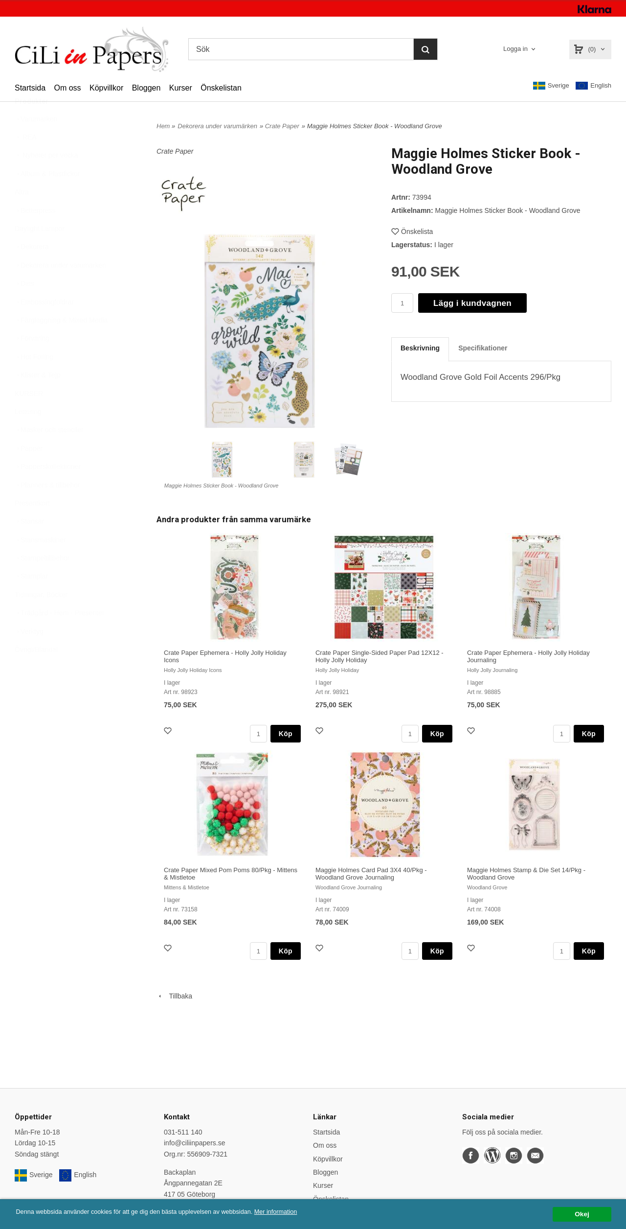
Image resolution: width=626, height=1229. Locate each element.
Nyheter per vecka (46, 179)
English (593, 86)
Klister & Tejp (37, 399)
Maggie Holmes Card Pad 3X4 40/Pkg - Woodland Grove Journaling (371, 873)
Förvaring (32, 362)
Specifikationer (482, 348)
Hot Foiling (34, 381)
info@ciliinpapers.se (194, 1143)
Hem (163, 126)
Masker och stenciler (49, 454)
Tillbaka (174, 996)
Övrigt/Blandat (36, 673)
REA (26, 161)
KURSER (29, 417)
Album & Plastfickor (47, 198)
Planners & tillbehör (47, 509)
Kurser (180, 88)
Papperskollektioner (48, 490)
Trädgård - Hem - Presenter (59, 637)
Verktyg (29, 655)
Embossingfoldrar (44, 326)
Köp (285, 734)
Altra (22, 216)
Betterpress (35, 234)
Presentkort (32, 527)
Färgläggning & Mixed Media (61, 344)
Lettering (28, 436)
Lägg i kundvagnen (472, 303)
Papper (29, 472)
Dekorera (32, 271)
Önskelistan (221, 88)
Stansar (29, 545)
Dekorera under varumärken (60, 289)
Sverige (551, 86)
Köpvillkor (106, 88)
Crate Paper (282, 126)
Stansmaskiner (40, 564)
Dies (24, 307)
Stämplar (31, 600)
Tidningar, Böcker (41, 619)
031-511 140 (183, 1132)
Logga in (515, 48)
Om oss (67, 88)
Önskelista (412, 231)
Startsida (30, 88)
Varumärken (36, 143)
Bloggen (146, 88)
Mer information (296, 1212)
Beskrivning (420, 348)
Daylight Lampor (40, 252)
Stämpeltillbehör (42, 582)
